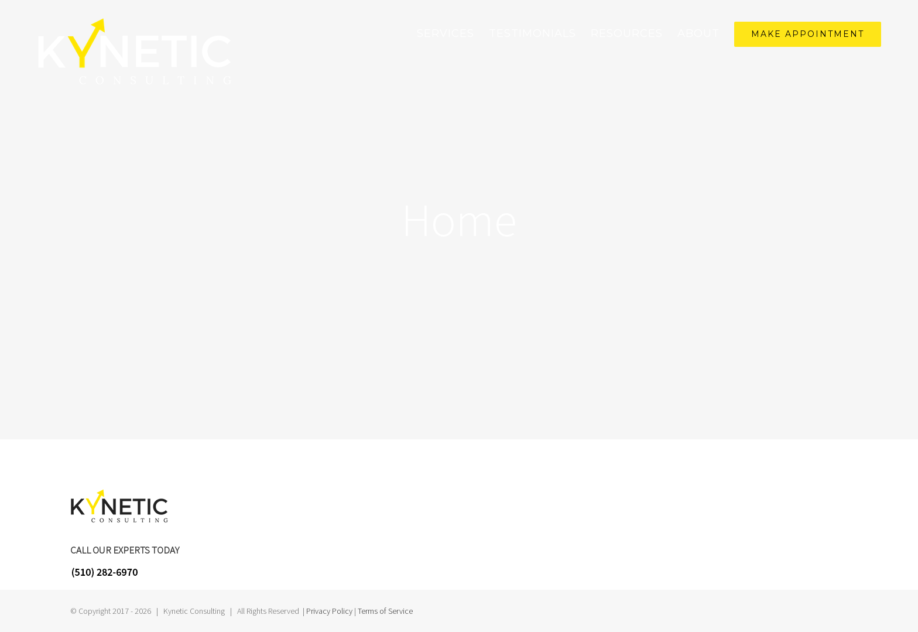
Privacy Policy (329, 611)
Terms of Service (385, 611)
